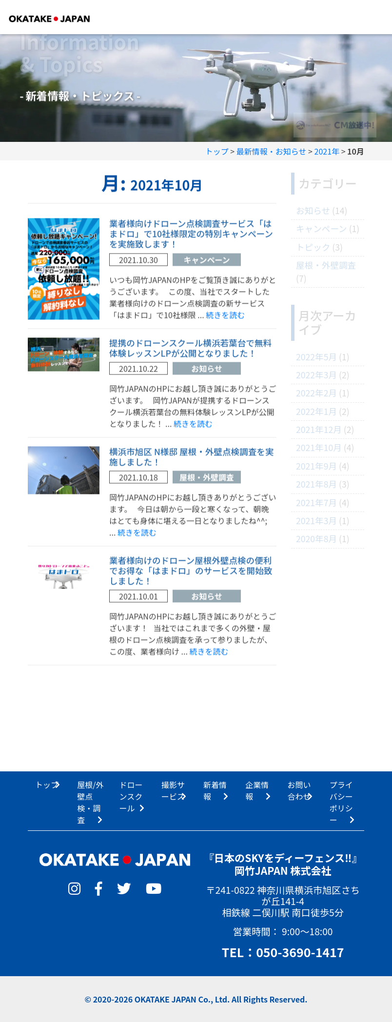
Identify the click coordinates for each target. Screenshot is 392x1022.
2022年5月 (316, 357)
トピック (313, 247)
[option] (196, 83)
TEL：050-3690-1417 (283, 952)
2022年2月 (316, 393)
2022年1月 (316, 411)
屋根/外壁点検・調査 (90, 802)
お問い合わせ (299, 790)
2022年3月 (316, 375)
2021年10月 (319, 447)
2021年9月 (316, 466)
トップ (47, 784)
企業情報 (257, 790)
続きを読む (225, 317)
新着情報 (215, 790)
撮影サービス (173, 790)
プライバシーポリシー (341, 802)
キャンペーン (206, 262)
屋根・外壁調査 (206, 480)
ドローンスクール (131, 796)
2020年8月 (316, 538)
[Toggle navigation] (370, 17)
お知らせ (206, 370)
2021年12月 (319, 429)
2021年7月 (316, 502)
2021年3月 (316, 520)
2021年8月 (316, 484)
